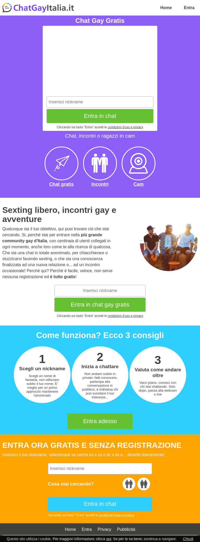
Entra (189, 7)
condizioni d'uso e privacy (125, 127)
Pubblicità (126, 529)
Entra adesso (100, 421)
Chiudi (188, 539)
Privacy (104, 529)
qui (108, 539)
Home (166, 7)
